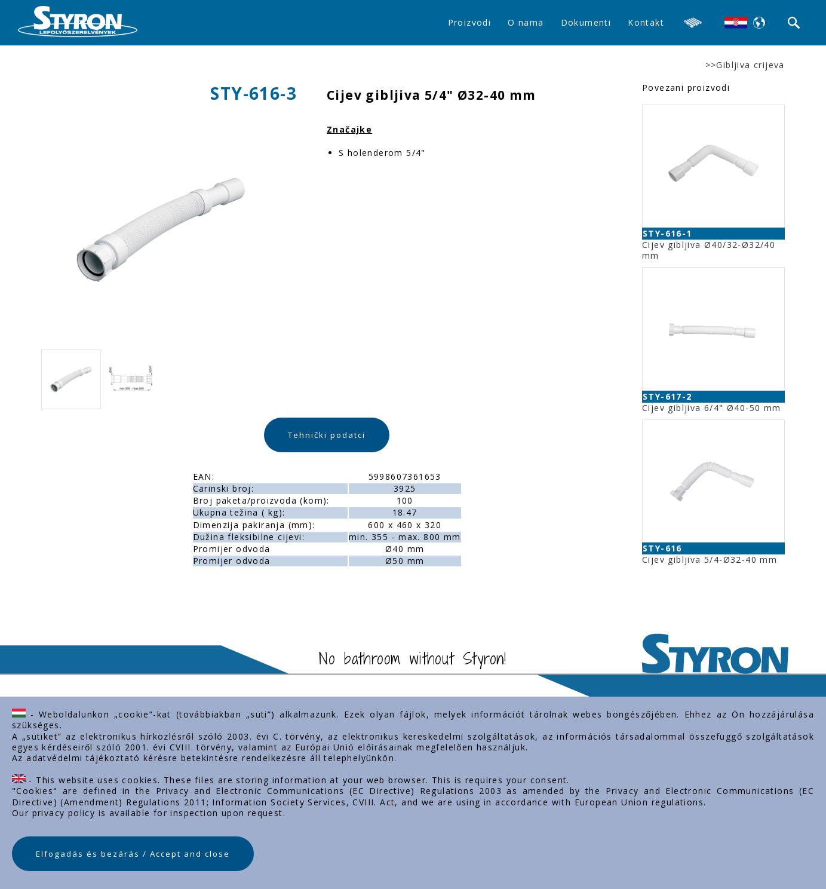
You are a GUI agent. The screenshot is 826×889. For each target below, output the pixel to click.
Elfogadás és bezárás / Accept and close (133, 853)
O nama (525, 22)
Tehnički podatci (327, 435)
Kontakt (646, 22)
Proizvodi (470, 22)
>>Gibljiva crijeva (745, 65)
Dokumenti (586, 22)
